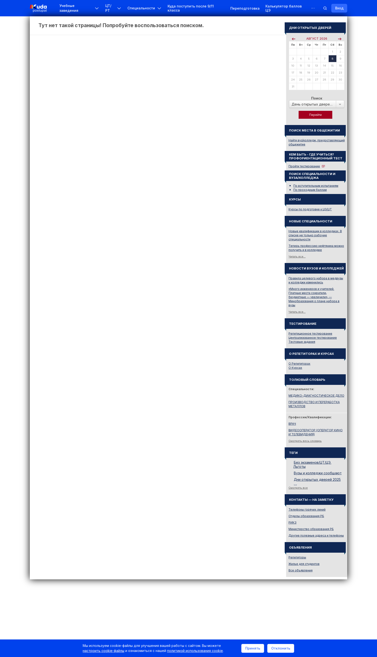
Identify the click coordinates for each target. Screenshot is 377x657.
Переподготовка (245, 8)
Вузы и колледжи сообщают (318, 473)
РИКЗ (292, 522)
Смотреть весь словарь (305, 441)
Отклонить (280, 648)
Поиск (316, 98)
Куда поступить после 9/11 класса (191, 8)
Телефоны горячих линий (307, 509)
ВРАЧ (292, 423)
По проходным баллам (310, 190)
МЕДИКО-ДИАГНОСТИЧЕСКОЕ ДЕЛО (316, 395)
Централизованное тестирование (313, 337)
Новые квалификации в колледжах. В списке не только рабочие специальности (315, 235)
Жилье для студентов (304, 564)
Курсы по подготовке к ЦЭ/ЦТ (310, 209)
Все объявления (301, 570)
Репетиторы (297, 557)
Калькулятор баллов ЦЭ (283, 8)
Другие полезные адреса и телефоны (316, 535)
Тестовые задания (302, 342)
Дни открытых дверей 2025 (317, 479)
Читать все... (297, 256)
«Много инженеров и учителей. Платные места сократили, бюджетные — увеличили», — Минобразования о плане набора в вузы (314, 297)
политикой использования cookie (195, 651)
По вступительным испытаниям (315, 186)
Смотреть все (298, 487)
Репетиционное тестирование (310, 333)
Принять (252, 648)
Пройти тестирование (304, 166)
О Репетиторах (299, 363)
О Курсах (295, 367)
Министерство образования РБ (311, 529)
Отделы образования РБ (306, 516)
